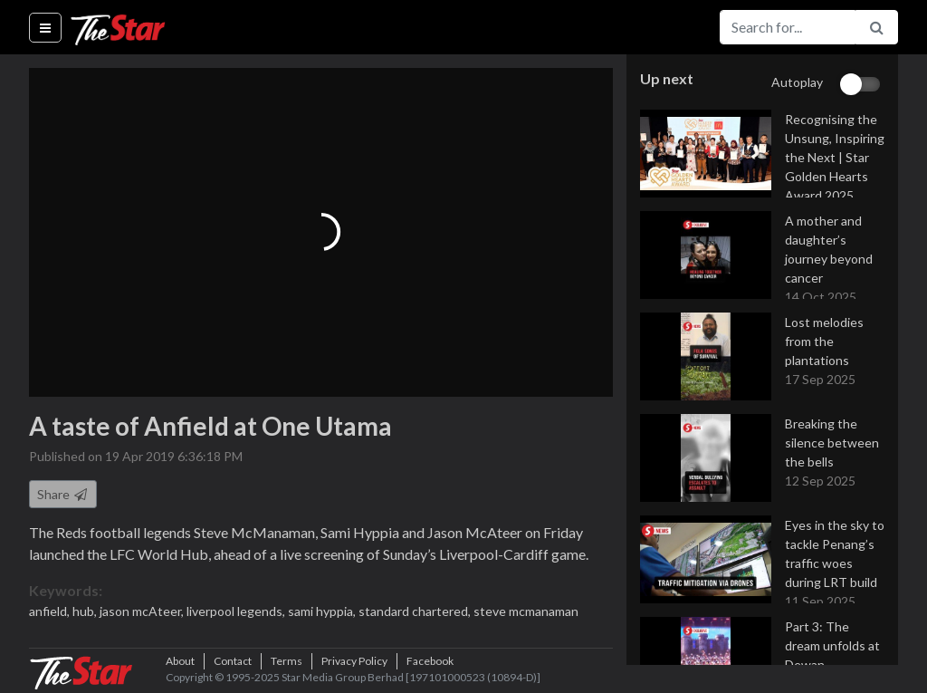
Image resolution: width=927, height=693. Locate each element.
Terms (286, 661)
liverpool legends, (237, 611)
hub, (86, 611)
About (180, 661)
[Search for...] (787, 27)
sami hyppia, (323, 611)
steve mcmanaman (525, 611)
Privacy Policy (354, 661)
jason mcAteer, (143, 611)
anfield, (50, 611)
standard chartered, (415, 611)
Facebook (430, 661)
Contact (233, 661)
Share (63, 494)
